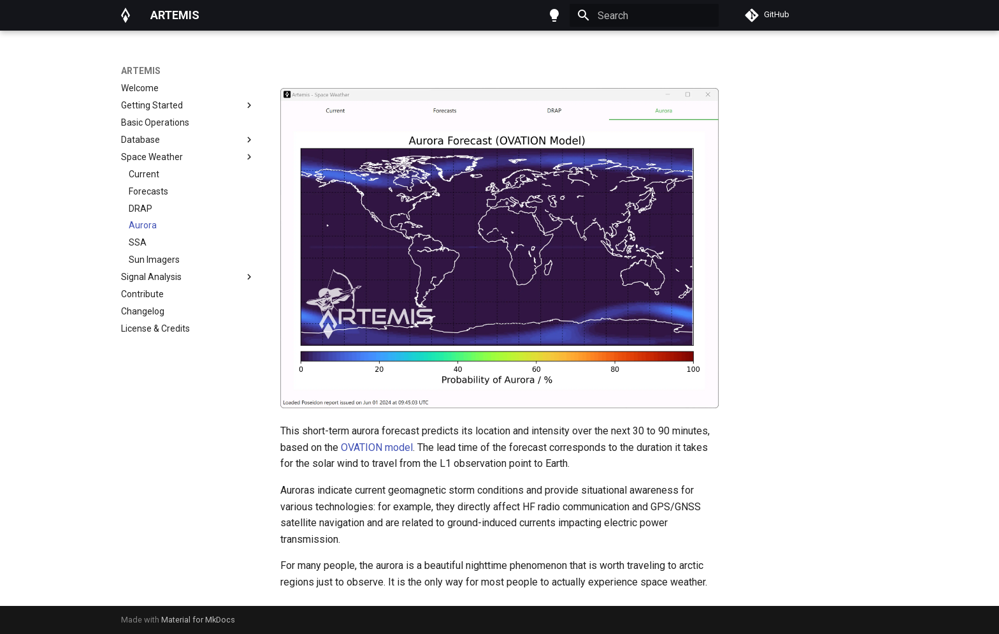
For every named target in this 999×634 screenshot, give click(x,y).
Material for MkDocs (198, 619)
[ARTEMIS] (125, 15)
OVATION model (377, 447)
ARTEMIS (141, 71)
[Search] (644, 15)
